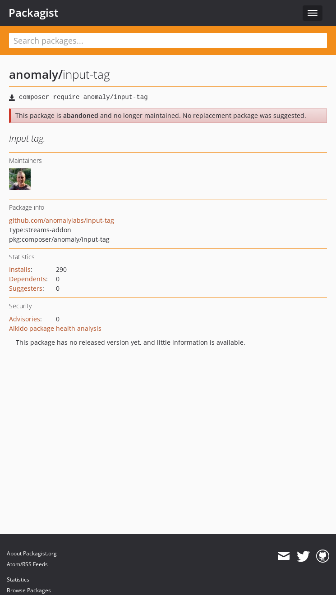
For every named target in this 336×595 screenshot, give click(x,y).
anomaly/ (36, 74)
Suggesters (25, 288)
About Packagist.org (32, 553)
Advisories (24, 319)
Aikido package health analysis (55, 328)
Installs (20, 269)
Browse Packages (29, 590)
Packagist (34, 12)
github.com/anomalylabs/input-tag (61, 220)
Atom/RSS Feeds (27, 564)
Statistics (18, 579)
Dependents (27, 279)
